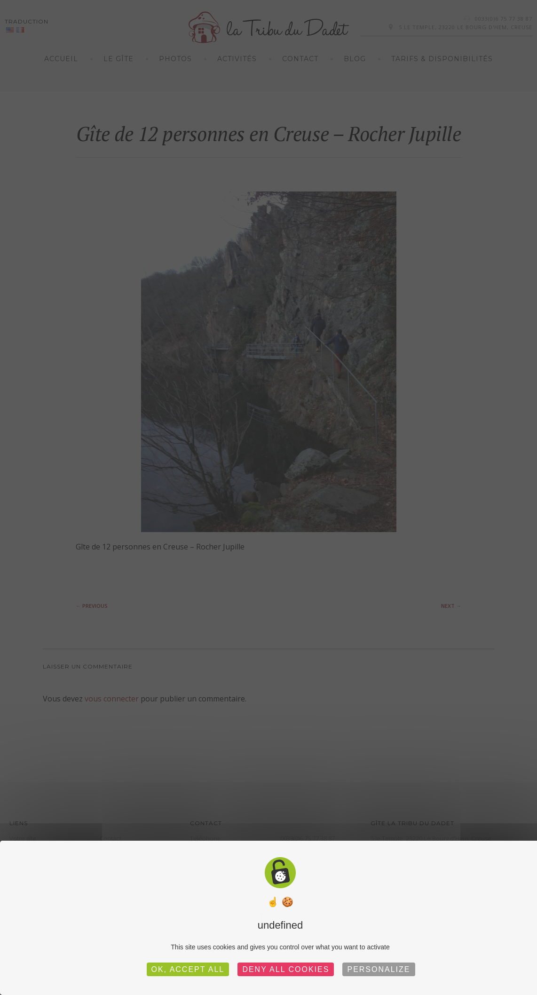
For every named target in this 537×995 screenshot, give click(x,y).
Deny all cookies (285, 969)
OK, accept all (188, 969)
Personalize (378, 969)
